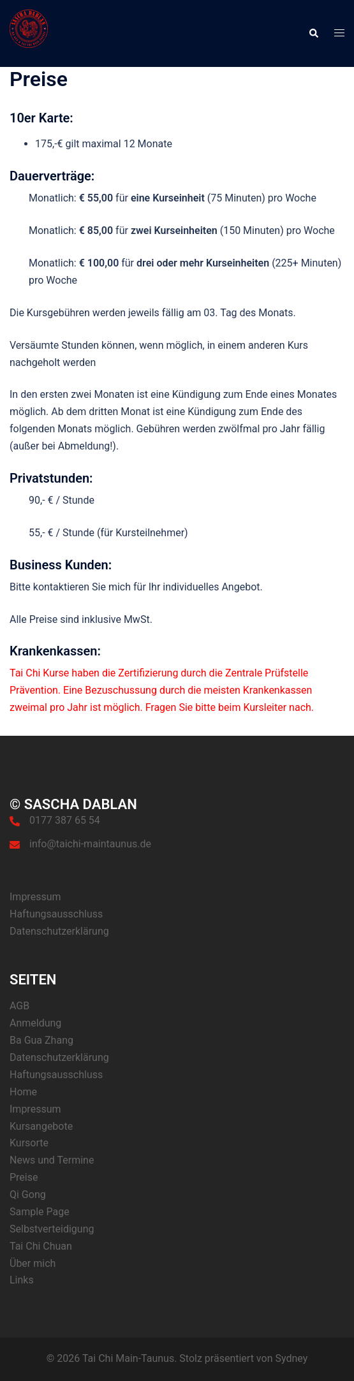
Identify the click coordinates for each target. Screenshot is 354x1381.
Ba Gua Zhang (41, 1040)
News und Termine (52, 1160)
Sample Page (40, 1212)
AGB (19, 1006)
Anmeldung (35, 1023)
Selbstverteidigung (52, 1229)
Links (22, 1280)
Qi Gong (28, 1194)
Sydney (291, 1358)
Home (23, 1092)
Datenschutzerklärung (59, 931)
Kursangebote (41, 1126)
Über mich (32, 1263)
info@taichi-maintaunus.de (90, 844)
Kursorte (29, 1143)
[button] (313, 33)
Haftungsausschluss (56, 914)
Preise (24, 1177)
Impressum (35, 897)
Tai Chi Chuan (41, 1246)
